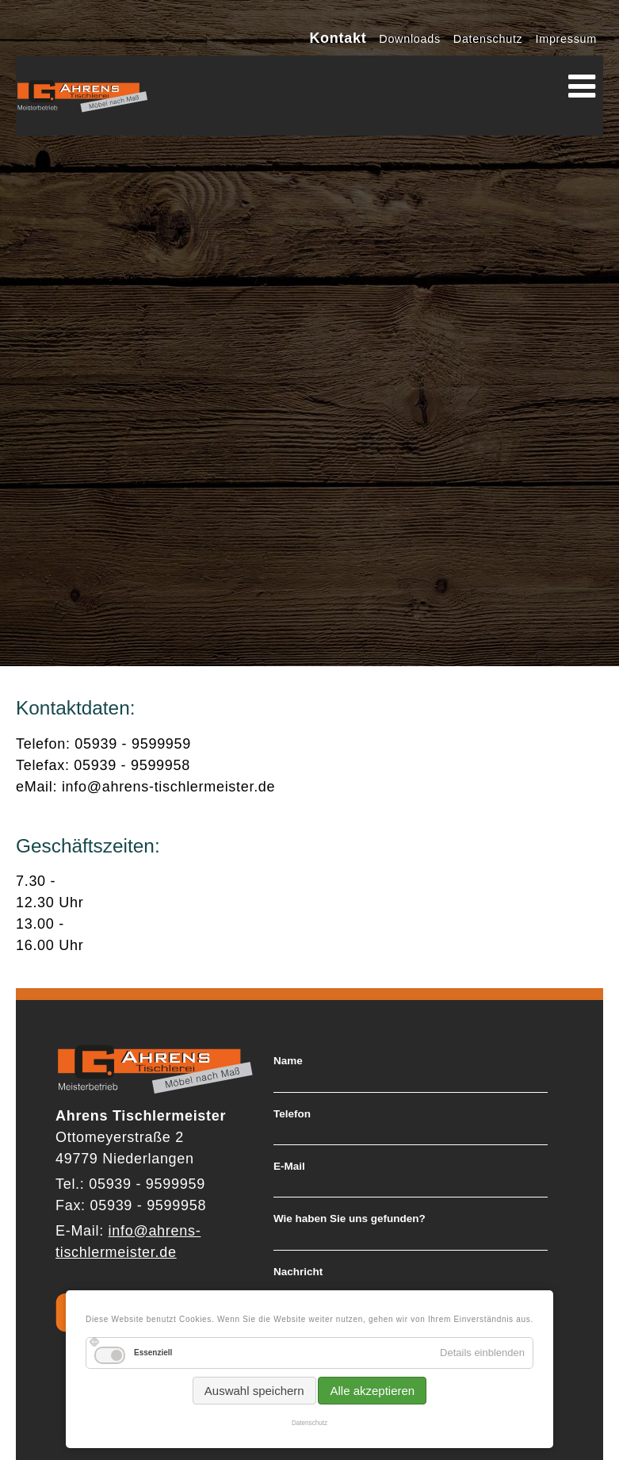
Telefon (292, 1114)
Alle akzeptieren (372, 1390)
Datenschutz (309, 1423)
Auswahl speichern (254, 1390)
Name (288, 1061)
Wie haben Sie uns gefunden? (349, 1218)
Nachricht (298, 1272)
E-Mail (289, 1166)
